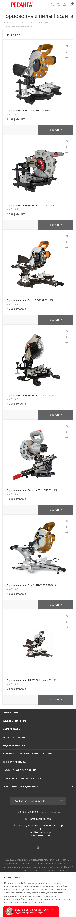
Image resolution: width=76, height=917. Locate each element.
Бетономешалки (14, 737)
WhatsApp (38, 847)
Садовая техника (14, 761)
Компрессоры (11, 729)
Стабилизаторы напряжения (22, 778)
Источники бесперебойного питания (28, 753)
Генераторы (10, 712)
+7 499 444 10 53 (28, 812)
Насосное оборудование (19, 770)
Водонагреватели (15, 745)
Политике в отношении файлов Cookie (24, 902)
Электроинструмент (16, 720)
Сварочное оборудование (20, 786)
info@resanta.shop (40, 818)
